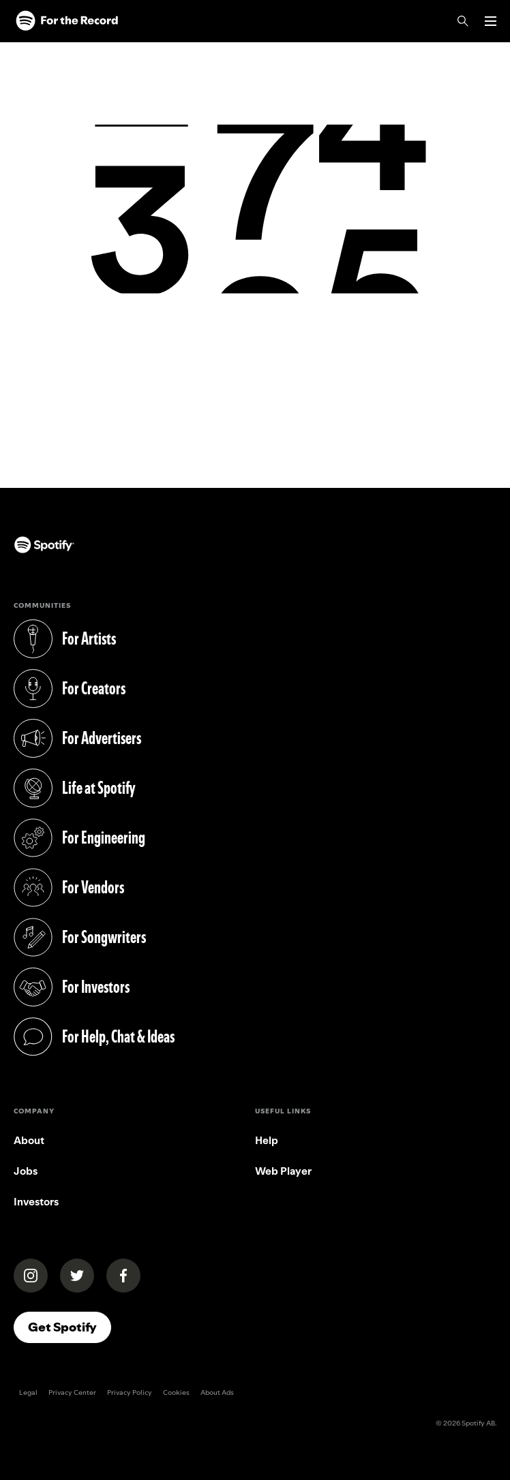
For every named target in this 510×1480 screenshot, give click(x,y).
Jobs (26, 1171)
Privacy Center (72, 1392)
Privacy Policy (129, 1392)
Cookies (176, 1392)
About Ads (217, 1392)
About (29, 1140)
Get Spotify (62, 1327)
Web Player (283, 1171)
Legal (28, 1392)
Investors (36, 1201)
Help (266, 1140)
